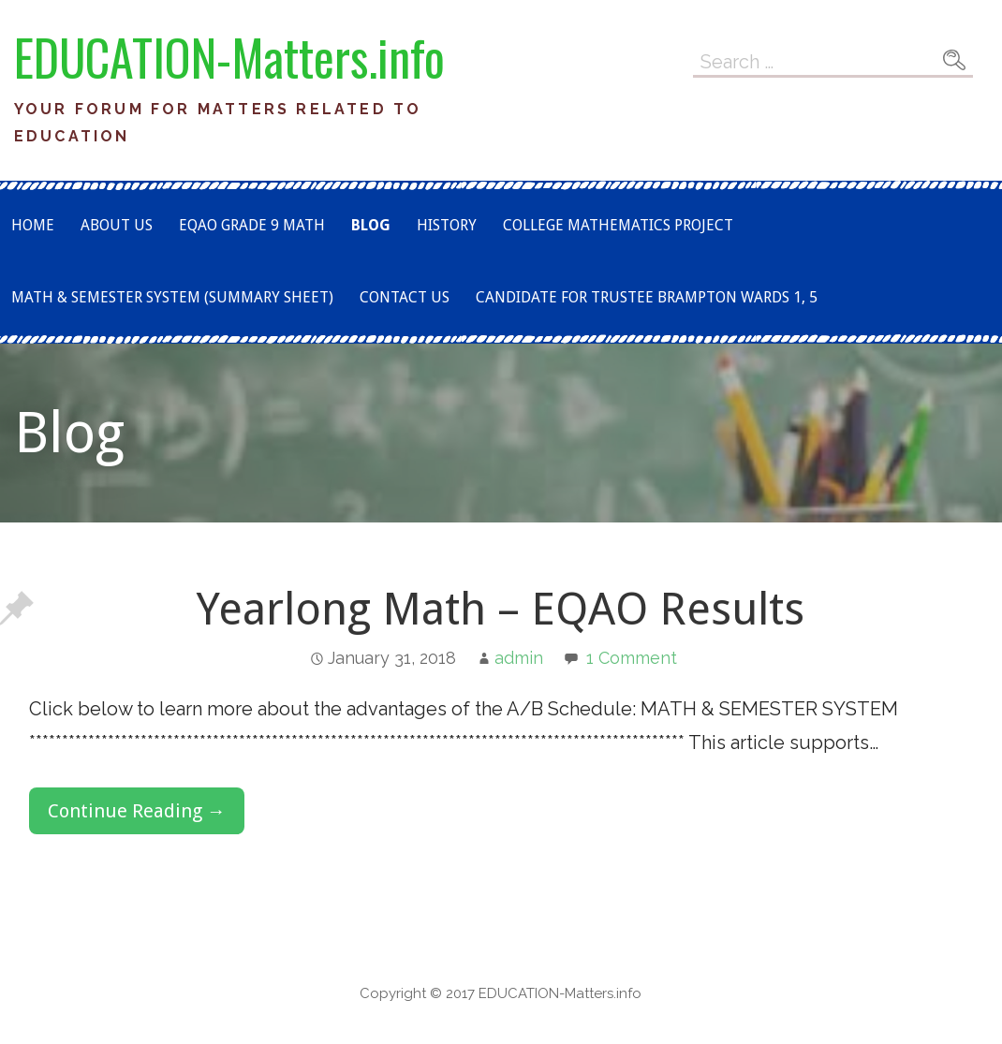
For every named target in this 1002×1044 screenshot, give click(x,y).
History (447, 225)
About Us (117, 225)
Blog (370, 225)
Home (32, 225)
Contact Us (404, 297)
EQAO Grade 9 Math (252, 225)
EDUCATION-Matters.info (229, 57)
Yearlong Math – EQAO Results (500, 609)
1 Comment (631, 658)
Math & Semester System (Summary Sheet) (172, 297)
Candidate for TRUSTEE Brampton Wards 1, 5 (647, 297)
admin (518, 658)
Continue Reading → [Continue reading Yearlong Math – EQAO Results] (137, 811)
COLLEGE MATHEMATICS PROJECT (618, 225)
